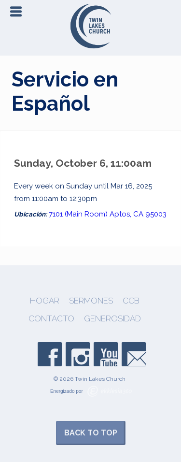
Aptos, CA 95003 (138, 214)
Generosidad (112, 319)
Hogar (44, 301)
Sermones (91, 301)
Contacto (51, 319)
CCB (131, 301)
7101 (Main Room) (78, 214)
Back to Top (90, 432)
